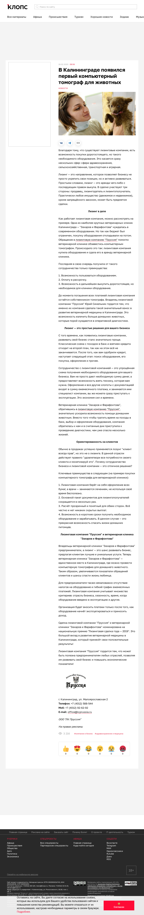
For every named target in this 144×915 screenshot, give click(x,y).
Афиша (37, 16)
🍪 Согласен (119, 905)
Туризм (78, 16)
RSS (109, 859)
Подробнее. (24, 911)
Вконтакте (112, 843)
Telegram (111, 845)
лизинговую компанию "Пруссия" (96, 239)
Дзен (109, 856)
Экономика (13, 856)
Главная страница (18, 832)
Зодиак (124, 16)
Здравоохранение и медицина (109, 733)
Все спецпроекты (49, 843)
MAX (109, 848)
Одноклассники (115, 851)
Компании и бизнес (84, 733)
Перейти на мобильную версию (22, 874)
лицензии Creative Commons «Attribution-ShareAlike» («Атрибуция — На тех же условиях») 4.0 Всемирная (104, 886)
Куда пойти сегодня (83, 845)
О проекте (96, 832)
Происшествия (58, 16)
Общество (12, 848)
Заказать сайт (61, 832)
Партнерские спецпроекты (54, 845)
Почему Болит (79, 832)
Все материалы (16, 16)
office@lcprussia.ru (80, 711)
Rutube (110, 853)
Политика (12, 853)
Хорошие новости (101, 16)
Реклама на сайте (40, 832)
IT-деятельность (114, 832)
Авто (9, 851)
